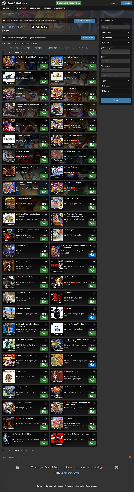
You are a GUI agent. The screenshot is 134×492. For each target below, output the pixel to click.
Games (6, 8)
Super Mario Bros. (70, 472)
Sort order (115, 91)
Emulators (35, 8)
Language (115, 37)
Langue (40, 486)
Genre (115, 43)
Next (17, 52)
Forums (47, 8)
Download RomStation (68, 3)
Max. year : (106, 66)
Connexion (114, 3)
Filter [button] (115, 101)
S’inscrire (126, 3)
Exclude (115, 86)
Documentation (91, 486)
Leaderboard (59, 8)
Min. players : (107, 48)
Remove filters (88, 38)
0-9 (15, 48)
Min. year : (106, 57)
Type (115, 81)
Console (115, 32)
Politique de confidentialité (74, 486)
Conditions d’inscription (54, 486)
